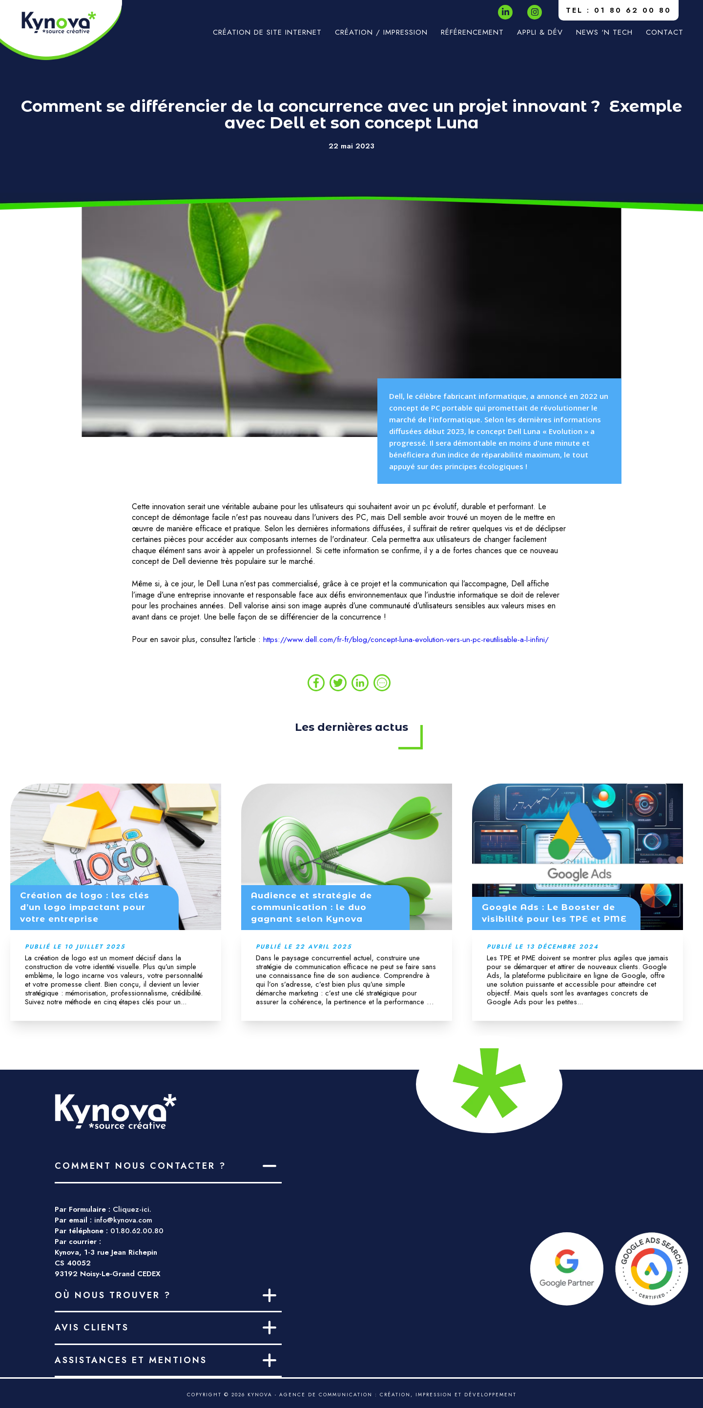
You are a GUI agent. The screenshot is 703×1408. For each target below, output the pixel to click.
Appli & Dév (540, 32)
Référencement (472, 32)
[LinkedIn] (505, 12)
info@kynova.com (123, 1220)
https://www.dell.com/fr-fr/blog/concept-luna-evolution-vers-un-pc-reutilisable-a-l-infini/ (407, 639)
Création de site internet (267, 32)
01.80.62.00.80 (137, 1230)
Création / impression (381, 32)
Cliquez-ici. (132, 1209)
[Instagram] (534, 12)
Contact (664, 32)
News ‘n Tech (604, 32)
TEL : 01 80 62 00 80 (618, 10)
